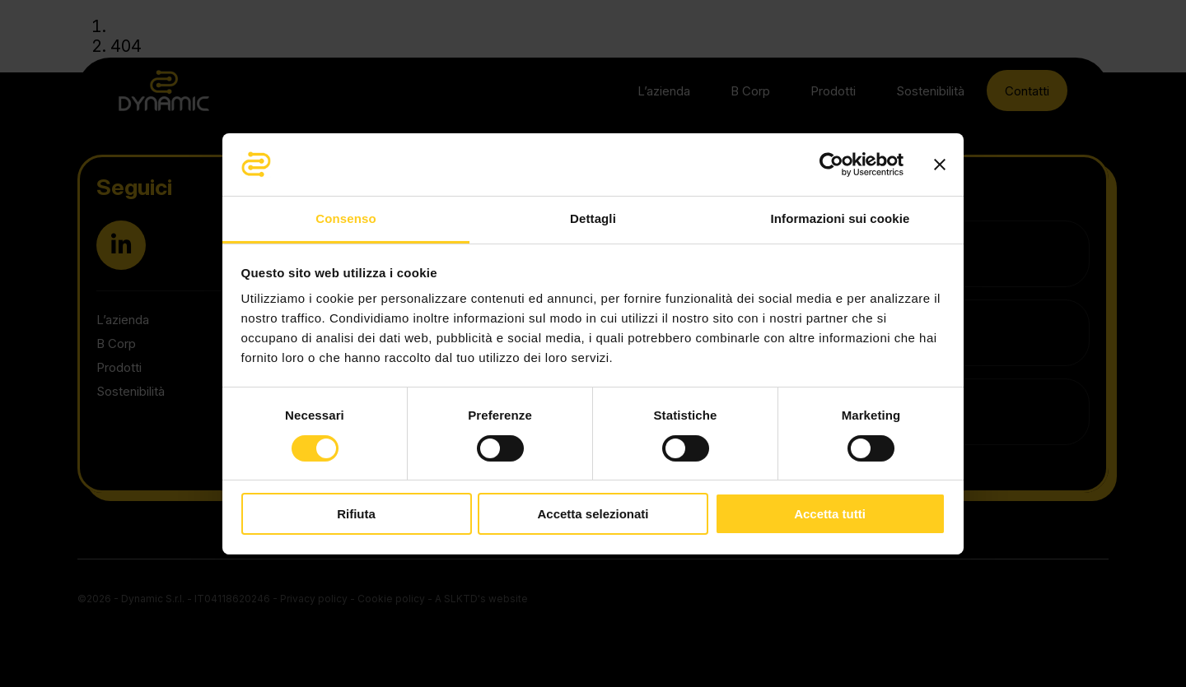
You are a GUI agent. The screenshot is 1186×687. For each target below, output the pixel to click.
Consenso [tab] (345, 218)
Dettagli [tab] (593, 218)
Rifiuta (356, 514)
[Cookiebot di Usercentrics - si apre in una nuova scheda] (831, 164)
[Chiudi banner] (940, 164)
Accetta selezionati (592, 514)
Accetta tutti (830, 514)
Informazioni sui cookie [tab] (840, 218)
